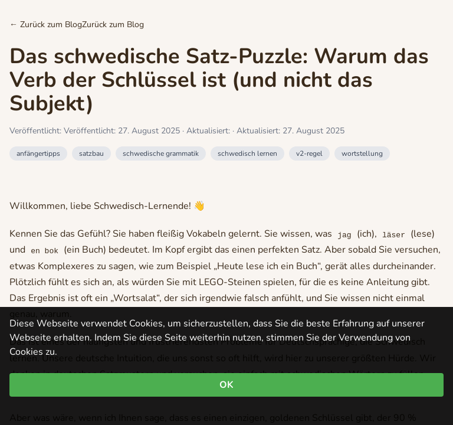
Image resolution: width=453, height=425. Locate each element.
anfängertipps (38, 153)
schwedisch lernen (247, 153)
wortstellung (362, 153)
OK (226, 384)
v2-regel (309, 153)
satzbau (91, 153)
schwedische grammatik (161, 153)
